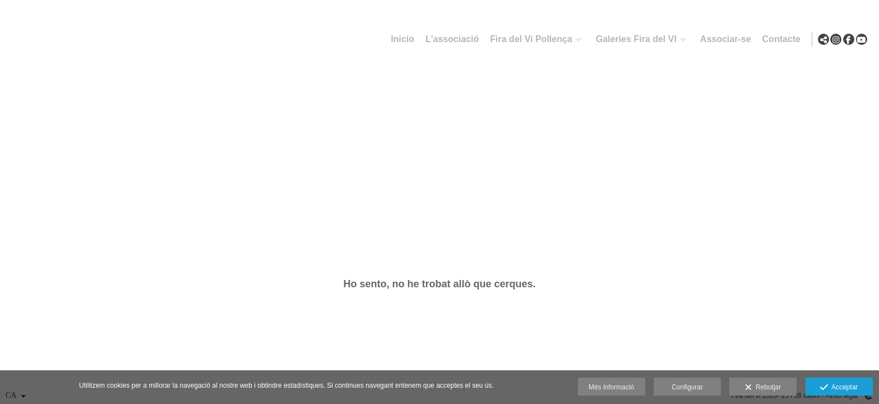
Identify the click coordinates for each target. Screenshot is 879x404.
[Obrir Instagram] (835, 39)
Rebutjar (763, 387)
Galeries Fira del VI (633, 39)
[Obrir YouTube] (861, 39)
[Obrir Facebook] (848, 39)
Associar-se (722, 39)
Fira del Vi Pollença (528, 39)
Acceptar (839, 387)
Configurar (687, 387)
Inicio (399, 39)
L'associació (449, 39)
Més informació (611, 387)
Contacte (779, 39)
